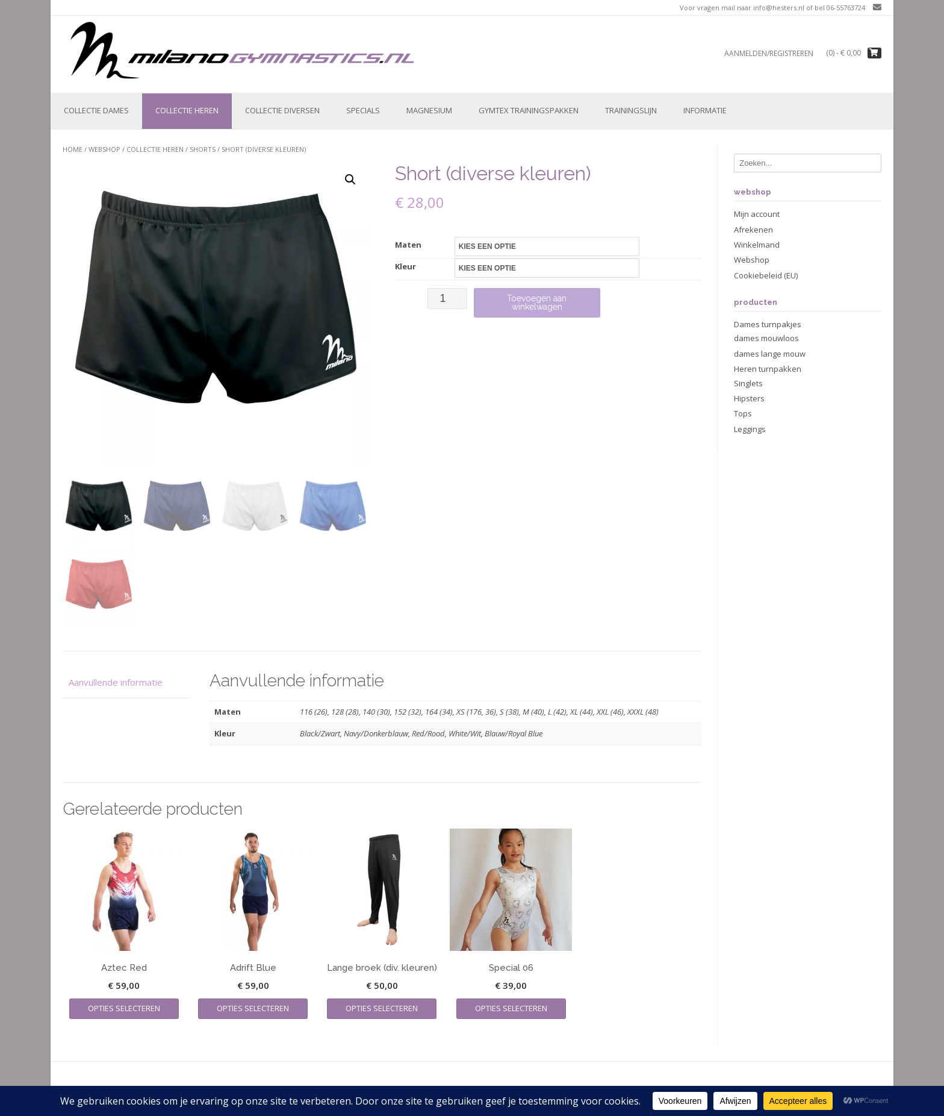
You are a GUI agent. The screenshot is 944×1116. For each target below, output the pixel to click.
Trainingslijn (631, 110)
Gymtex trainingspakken (529, 110)
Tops (743, 413)
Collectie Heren (187, 110)
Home (72, 149)
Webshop (104, 149)
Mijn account (757, 213)
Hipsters (749, 398)
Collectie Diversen (282, 110)
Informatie (705, 110)
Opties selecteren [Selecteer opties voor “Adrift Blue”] (253, 1008)
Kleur (405, 266)
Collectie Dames (96, 110)
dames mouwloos (766, 338)
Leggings (750, 429)
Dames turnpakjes (767, 324)
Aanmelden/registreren (768, 53)
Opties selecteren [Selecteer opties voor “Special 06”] (511, 1008)
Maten (408, 244)
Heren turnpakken (767, 368)
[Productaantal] (447, 298)
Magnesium (429, 110)
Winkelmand (757, 244)
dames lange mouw (770, 353)
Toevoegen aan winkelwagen (537, 302)
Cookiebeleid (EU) (766, 275)
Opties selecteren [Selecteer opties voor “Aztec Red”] (124, 1008)
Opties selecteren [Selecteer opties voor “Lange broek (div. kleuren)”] (382, 1008)
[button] (350, 179)
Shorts (203, 149)
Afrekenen (753, 229)
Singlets (748, 383)
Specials (363, 110)
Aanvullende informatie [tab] (116, 682)
